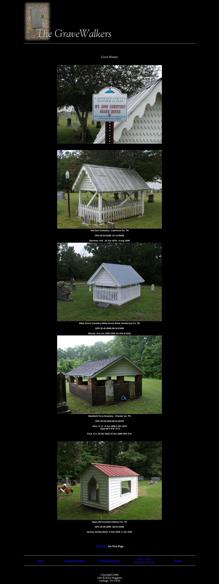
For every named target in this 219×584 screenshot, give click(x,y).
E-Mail (178, 560)
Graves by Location (75, 560)
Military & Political (109, 560)
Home (40, 560)
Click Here (102, 546)
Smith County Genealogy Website (144, 560)
